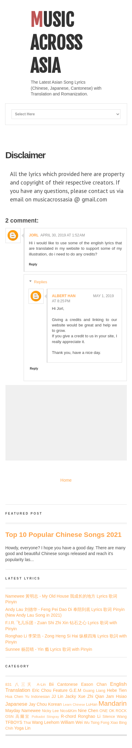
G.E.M (75, 690)
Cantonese (67, 684)
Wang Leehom (46, 722)
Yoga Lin (22, 728)
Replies (40, 282)
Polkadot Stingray (45, 716)
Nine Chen (88, 710)
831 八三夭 (19, 684)
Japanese (16, 704)
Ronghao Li (89, 716)
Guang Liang (94, 691)
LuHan (91, 704)
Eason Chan (94, 684)
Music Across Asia (56, 42)
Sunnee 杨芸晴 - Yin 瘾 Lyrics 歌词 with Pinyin (48, 649)
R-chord (68, 716)
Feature (60, 690)
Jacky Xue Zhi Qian (84, 696)
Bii (51, 684)
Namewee (31, 710)
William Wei (72, 722)
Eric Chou (41, 690)
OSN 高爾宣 (17, 716)
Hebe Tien (117, 690)
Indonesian (40, 697)
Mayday (12, 710)
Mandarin (112, 703)
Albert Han (64, 296)
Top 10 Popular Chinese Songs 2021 (63, 534)
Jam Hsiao (116, 696)
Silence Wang (115, 716)
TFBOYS (13, 722)
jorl (34, 235)
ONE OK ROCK (113, 711)
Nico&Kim (68, 711)
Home (65, 480)
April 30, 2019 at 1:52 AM (63, 235)
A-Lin (41, 684)
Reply (33, 264)
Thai (27, 723)
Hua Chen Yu (17, 697)
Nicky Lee (50, 711)
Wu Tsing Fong (96, 723)
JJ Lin (57, 696)
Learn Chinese (74, 704)
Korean (55, 704)
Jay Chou (38, 704)
